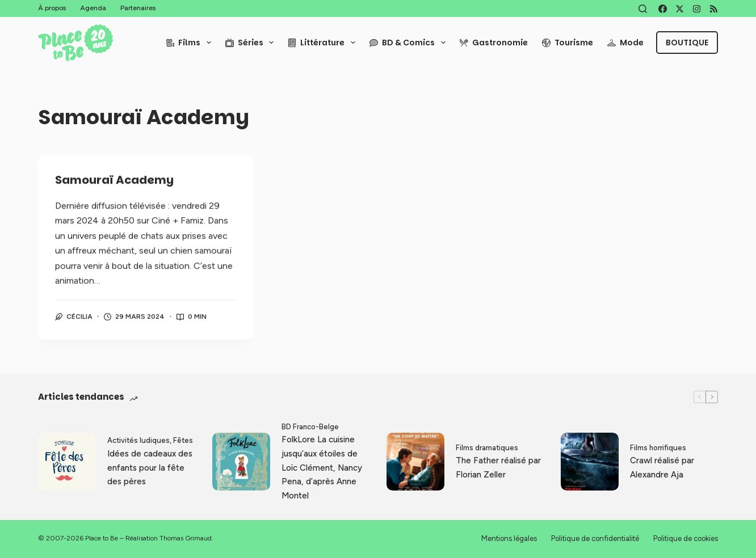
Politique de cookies (685, 538)
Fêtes (183, 440)
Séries (252, 42)
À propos (52, 8)
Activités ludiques (138, 440)
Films (191, 42)
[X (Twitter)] (679, 9)
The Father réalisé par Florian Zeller (498, 467)
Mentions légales (509, 538)
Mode (625, 42)
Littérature (324, 42)
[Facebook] (662, 9)
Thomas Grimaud (185, 538)
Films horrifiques (658, 447)
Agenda (93, 8)
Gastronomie (494, 42)
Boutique (687, 42)
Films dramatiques (487, 447)
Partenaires (138, 8)
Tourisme (567, 42)
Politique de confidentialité (595, 538)
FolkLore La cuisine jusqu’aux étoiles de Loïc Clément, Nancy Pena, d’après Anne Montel (322, 467)
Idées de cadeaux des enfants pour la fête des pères (149, 468)
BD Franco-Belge (310, 426)
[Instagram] (696, 9)
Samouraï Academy (114, 181)
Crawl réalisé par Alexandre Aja (662, 467)
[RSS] (713, 9)
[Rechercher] (643, 9)
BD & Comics (409, 42)
